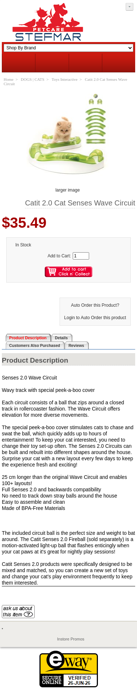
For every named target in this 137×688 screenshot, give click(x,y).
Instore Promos (70, 639)
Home (9, 79)
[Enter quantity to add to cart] (81, 256)
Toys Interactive (64, 79)
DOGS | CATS (33, 79)
